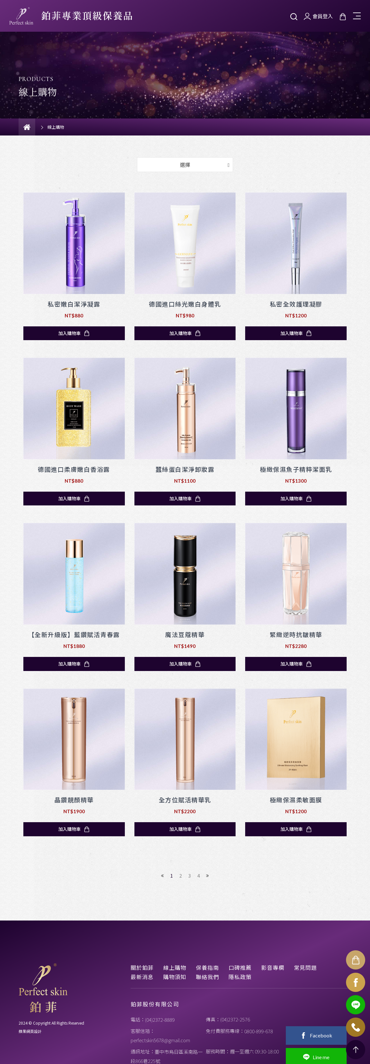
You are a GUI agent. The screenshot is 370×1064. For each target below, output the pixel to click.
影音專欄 (272, 967)
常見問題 (305, 967)
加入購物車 (74, 333)
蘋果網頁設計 (30, 1031)
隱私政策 (240, 977)
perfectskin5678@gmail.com (160, 1040)
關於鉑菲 (142, 967)
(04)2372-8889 (160, 1019)
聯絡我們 (207, 977)
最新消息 (142, 977)
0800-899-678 (258, 1031)
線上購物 (174, 967)
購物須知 (174, 977)
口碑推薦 (240, 967)
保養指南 (207, 967)
